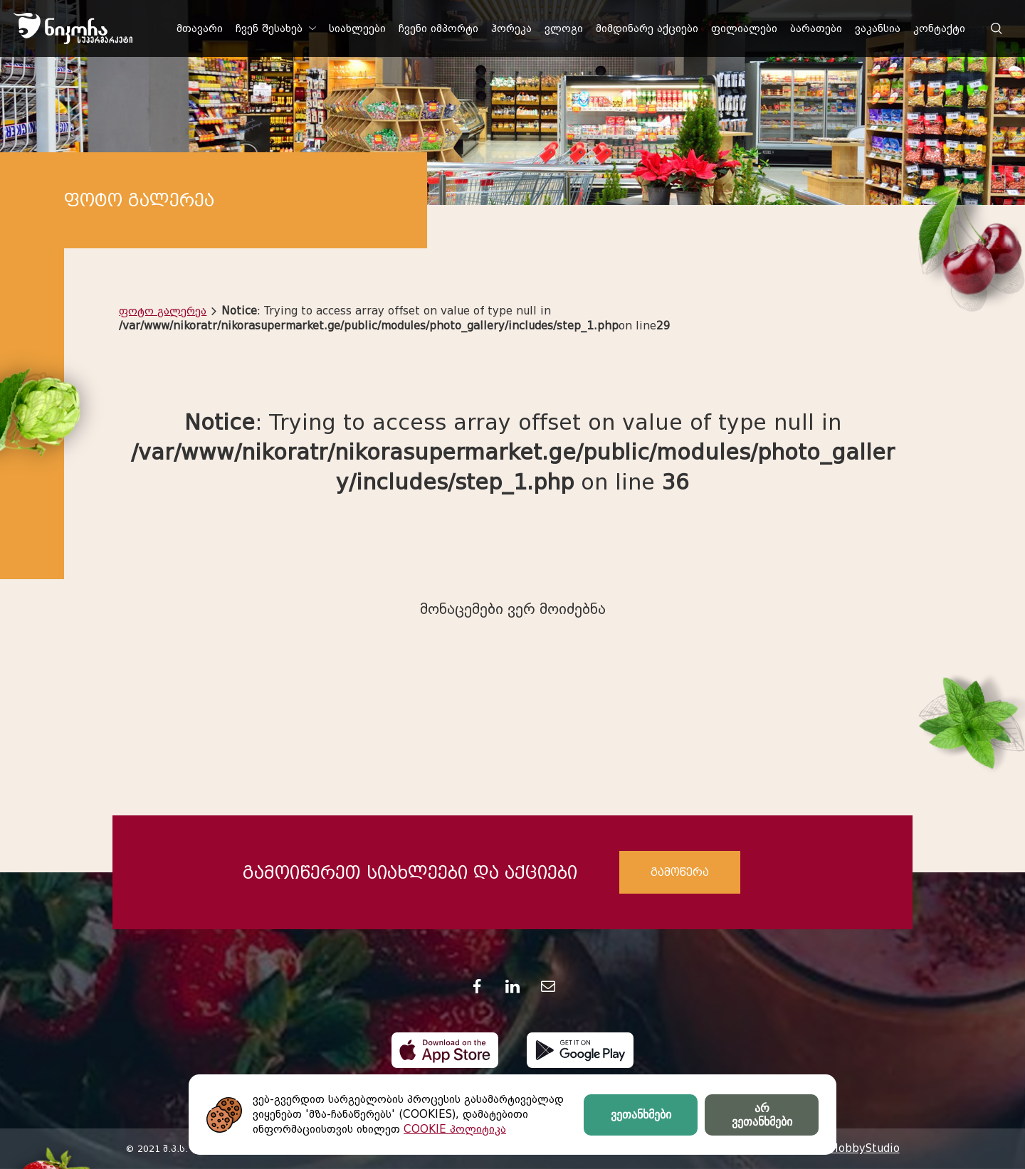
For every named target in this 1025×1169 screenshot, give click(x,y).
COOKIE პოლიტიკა (455, 1129)
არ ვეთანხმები (762, 1115)
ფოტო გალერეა (162, 311)
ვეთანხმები (641, 1115)
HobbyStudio (865, 1148)
